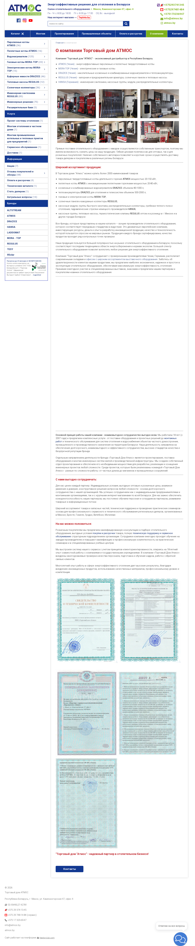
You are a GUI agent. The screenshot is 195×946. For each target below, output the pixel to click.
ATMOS (11, 215)
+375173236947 (174, 13)
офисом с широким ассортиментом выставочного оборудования (121, 259)
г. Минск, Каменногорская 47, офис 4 (112, 9)
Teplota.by (84, 17)
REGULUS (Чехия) (67, 77)
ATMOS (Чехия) (66, 64)
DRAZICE (12, 221)
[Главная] (24, 15)
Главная (60, 43)
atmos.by (169, 22)
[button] (180, 939)
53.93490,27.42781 (17, 904)
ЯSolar (10, 254)
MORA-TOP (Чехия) (68, 68)
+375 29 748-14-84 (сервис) (21, 915)
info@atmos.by (173, 18)
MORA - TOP (14, 238)
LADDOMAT (13, 232)
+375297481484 (174, 9)
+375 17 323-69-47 (15, 920)
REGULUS (12, 243)
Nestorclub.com (47, 937)
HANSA (11, 227)
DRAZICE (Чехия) (67, 73)
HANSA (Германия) (68, 82)
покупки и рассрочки (104, 533)
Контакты (177, 33)
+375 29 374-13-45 (15, 909)
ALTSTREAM (14, 210)
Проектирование (64, 33)
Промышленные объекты (96, 33)
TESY (10, 249)
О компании (156, 33)
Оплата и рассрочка (130, 33)
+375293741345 (174, 4)
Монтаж (40, 33)
